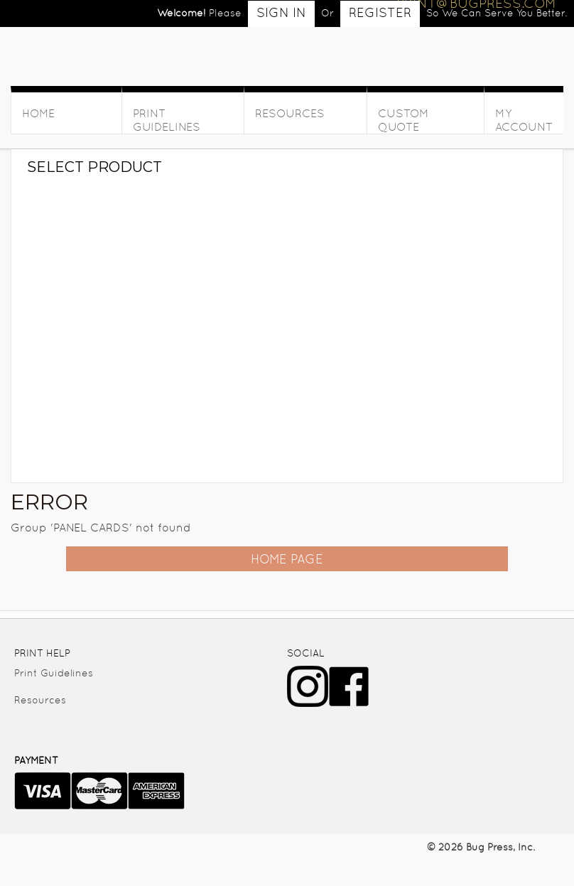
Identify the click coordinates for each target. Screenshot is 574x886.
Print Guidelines (166, 120)
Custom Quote (403, 120)
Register (380, 12)
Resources (290, 113)
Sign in (281, 12)
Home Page (287, 558)
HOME (38, 113)
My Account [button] (524, 120)
